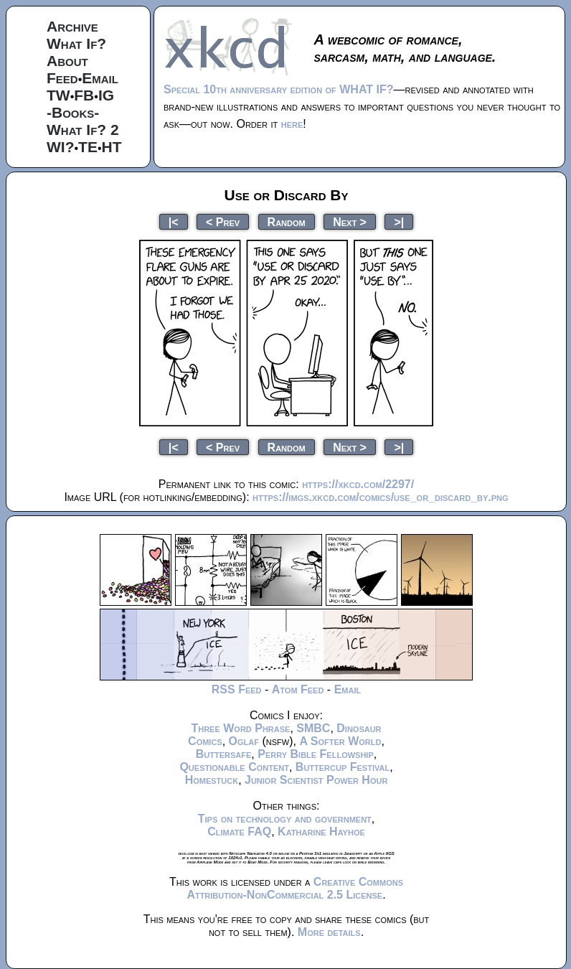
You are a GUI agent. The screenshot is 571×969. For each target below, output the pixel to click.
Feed (62, 78)
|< (174, 221)
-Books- (73, 112)
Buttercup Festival (343, 767)
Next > (350, 221)
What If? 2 (83, 129)
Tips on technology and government (285, 819)
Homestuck (212, 780)
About (67, 60)
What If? (76, 43)
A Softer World (340, 741)
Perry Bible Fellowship (316, 754)
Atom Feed (298, 689)
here (292, 124)
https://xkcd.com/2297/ (358, 484)
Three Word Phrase (240, 728)
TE (88, 147)
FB (84, 95)
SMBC (313, 728)
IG (106, 95)
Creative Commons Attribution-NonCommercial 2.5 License (295, 888)
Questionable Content (234, 767)
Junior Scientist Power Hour (316, 780)
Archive (72, 26)
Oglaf (244, 741)
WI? (60, 147)
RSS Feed (237, 689)
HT (112, 147)
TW (58, 95)
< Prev (223, 221)
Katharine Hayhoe (321, 831)
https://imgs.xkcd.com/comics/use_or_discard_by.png (381, 497)
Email (100, 78)
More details (329, 932)
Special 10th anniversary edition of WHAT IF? (278, 89)
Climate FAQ (239, 831)
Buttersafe (224, 754)
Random (287, 221)
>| (399, 221)
